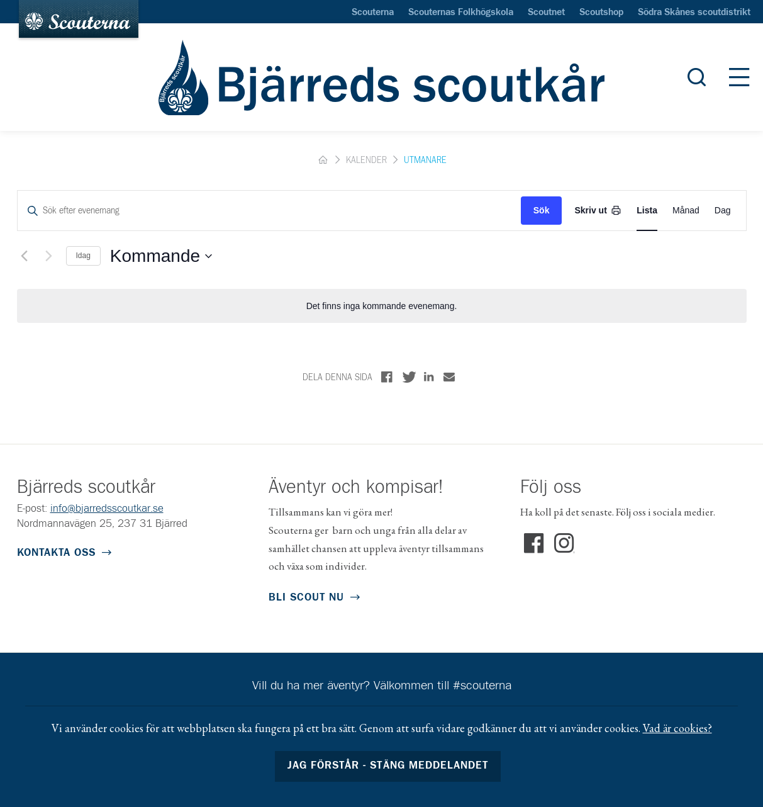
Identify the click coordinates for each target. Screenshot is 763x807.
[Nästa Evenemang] (49, 256)
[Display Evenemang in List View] (647, 210)
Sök (541, 210)
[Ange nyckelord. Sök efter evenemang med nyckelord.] (269, 210)
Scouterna (373, 12)
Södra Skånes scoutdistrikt (694, 12)
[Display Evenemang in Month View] (685, 210)
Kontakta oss (56, 553)
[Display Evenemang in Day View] (723, 210)
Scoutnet (546, 12)
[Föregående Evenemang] (24, 256)
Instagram (564, 544)
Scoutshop (601, 12)
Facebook (534, 544)
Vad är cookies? (677, 728)
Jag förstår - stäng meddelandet (387, 765)
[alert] (382, 306)
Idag (83, 255)
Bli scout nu (306, 597)
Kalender (366, 160)
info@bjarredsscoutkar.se (107, 509)
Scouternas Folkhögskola (460, 12)
